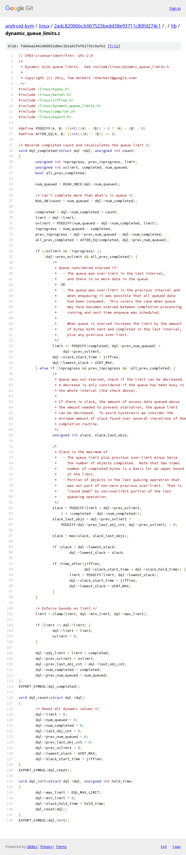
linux (44, 26)
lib (174, 26)
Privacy (46, 846)
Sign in (175, 8)
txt (164, 846)
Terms (61, 846)
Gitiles (32, 846)
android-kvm (19, 26)
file (114, 46)
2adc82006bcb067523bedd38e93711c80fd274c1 (107, 26)
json (176, 846)
